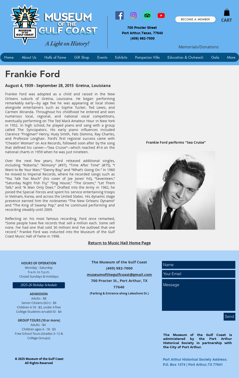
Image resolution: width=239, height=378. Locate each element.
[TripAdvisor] (147, 15)
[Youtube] (161, 15)
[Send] (229, 317)
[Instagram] (133, 15)
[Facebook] (119, 15)
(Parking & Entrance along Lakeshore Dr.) (119, 293)
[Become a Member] (195, 19)
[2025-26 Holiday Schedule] (39, 285)
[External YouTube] (175, 104)
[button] (227, 12)
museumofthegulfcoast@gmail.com (119, 274)
